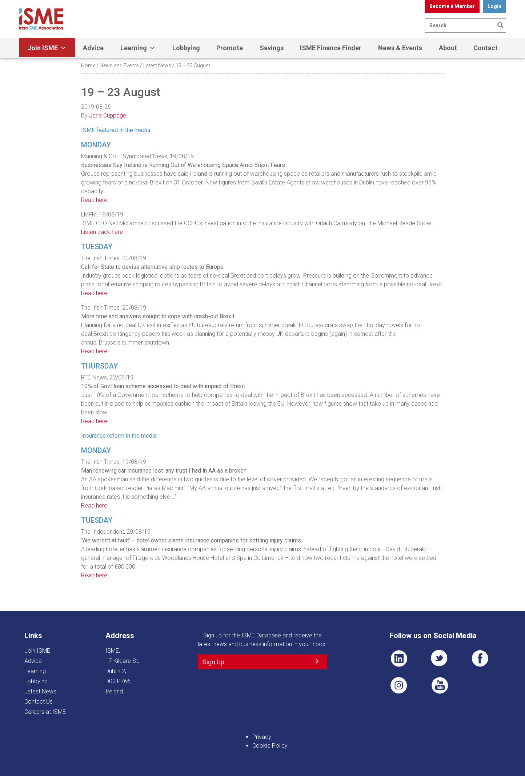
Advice (93, 48)
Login (494, 6)
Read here (94, 199)
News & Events (400, 48)
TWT (439, 658)
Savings (272, 48)
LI (399, 658)
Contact (485, 48)
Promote (229, 48)
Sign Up (213, 662)
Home (88, 65)
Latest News (157, 65)
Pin (399, 685)
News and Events (119, 65)
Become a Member (452, 6)
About (448, 48)
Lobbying (186, 48)
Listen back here (102, 231)
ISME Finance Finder (330, 48)
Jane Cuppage (107, 115)
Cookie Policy (270, 745)
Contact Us (38, 701)
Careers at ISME (45, 711)
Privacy (261, 736)
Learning (138, 48)
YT (439, 685)
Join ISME (47, 48)
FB (480, 658)
